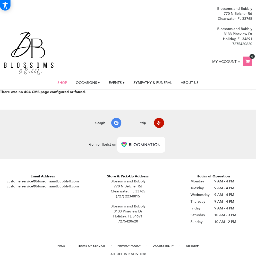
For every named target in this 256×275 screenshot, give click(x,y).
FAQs (61, 246)
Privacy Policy (129, 246)
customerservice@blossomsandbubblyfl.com (43, 181)
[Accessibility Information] (5, 5)
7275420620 (242, 44)
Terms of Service (91, 246)
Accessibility (163, 246)
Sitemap (192, 246)
